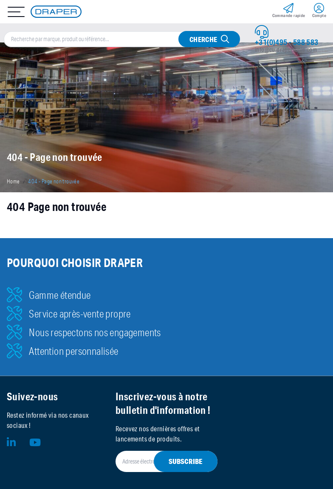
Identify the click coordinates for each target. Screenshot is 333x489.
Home (13, 181)
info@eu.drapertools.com (286, 49)
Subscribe (186, 461)
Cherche (203, 39)
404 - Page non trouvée (53, 181)
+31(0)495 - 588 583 (287, 42)
